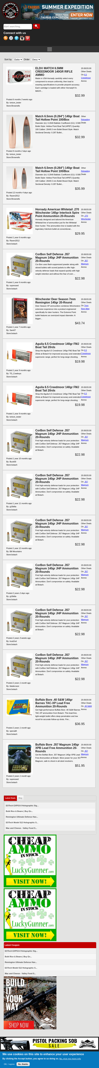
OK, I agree (9, 1064)
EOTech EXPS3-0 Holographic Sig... (22, 806)
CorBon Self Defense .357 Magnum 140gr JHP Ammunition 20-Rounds (56, 257)
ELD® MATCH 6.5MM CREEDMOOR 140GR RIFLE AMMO (54, 71)
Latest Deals (11, 797)
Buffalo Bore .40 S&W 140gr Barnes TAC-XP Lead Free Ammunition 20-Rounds (54, 703)
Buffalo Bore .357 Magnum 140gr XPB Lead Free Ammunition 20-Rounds (57, 748)
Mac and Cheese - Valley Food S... (21, 828)
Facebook (11, 38)
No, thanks (23, 1064)
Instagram (22, 38)
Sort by (8, 59)
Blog (20, 798)
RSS (6, 38)
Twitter (17, 38)
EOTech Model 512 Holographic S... (22, 822)
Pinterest (28, 38)
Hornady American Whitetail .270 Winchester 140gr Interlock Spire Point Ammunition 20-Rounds (57, 213)
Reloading (85, 119)
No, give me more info (70, 1059)
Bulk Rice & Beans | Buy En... (19, 811)
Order (27, 59)
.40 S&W (88, 706)
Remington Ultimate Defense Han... (22, 817)
